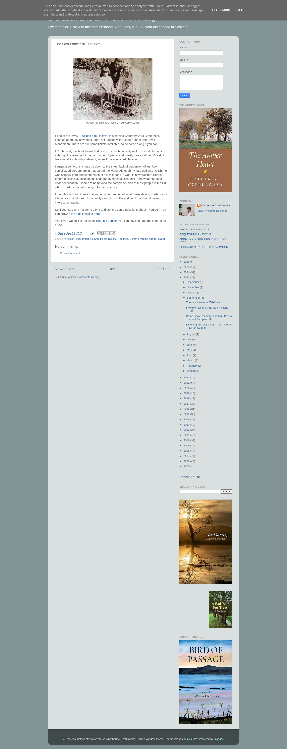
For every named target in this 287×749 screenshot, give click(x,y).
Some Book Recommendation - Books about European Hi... (209, 318)
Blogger (218, 738)
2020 (187, 388)
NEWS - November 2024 (194, 229)
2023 (187, 277)
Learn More (221, 10)
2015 (187, 414)
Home (113, 269)
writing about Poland (152, 238)
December (193, 282)
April (190, 355)
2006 (187, 461)
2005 (187, 466)
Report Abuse (189, 477)
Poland (94, 238)
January (192, 370)
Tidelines (122, 238)
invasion (69, 238)
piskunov (192, 738)
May (190, 350)
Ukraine (134, 238)
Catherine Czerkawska (215, 205)
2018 (187, 398)
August (191, 334)
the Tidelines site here (85, 213)
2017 (187, 403)
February (192, 365)
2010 (187, 440)
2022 (187, 377)
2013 (187, 424)
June (190, 344)
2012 (187, 429)
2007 (187, 456)
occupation (82, 238)
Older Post (161, 269)
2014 (187, 419)
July (189, 339)
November (193, 287)
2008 (187, 450)
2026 (187, 261)
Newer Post (64, 269)
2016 (187, 408)
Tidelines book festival (93, 135)
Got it (239, 10)
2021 (187, 382)
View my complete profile (212, 210)
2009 (187, 445)
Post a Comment (70, 253)
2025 (187, 267)
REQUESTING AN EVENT (195, 234)
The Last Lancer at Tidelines (203, 302)
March (191, 360)
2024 (187, 272)
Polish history (108, 238)
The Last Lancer (106, 220)
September (194, 297)
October (192, 292)
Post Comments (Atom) (85, 277)
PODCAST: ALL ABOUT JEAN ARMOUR (203, 246)
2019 (187, 393)
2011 (187, 434)
